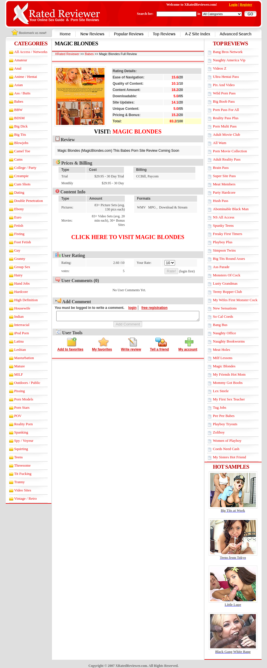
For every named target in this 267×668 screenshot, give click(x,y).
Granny (14, 258)
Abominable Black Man (236, 209)
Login (238, 5)
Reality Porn (18, 424)
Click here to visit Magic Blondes (127, 233)
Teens (13, 457)
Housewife (17, 308)
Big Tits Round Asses (234, 258)
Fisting (14, 234)
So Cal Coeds (228, 316)
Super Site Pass (229, 176)
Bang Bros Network (233, 52)
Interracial (16, 325)
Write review (131, 344)
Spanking (16, 432)
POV (13, 416)
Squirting (16, 449)
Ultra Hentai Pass (231, 76)
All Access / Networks (26, 52)
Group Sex (17, 267)
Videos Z (224, 68)
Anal (12, 68)
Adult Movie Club (231, 134)
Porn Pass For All (231, 110)
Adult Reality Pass (232, 159)
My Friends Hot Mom (234, 374)
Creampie (16, 176)
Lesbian (15, 349)
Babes (13, 101)
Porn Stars (17, 407)
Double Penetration (23, 201)
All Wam (224, 143)
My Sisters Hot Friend (234, 457)
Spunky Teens (228, 225)
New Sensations (230, 308)
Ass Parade (226, 267)
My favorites (102, 344)
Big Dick (16, 126)
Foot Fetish (17, 242)
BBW (13, 110)
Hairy (13, 275)
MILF (13, 374)
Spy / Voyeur (18, 440)
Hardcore (16, 292)
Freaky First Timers (232, 234)
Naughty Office (229, 333)
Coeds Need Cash (231, 449)
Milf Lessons (227, 358)
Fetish (13, 225)
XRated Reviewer (62, 54)
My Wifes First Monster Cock (240, 300)
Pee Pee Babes (229, 416)
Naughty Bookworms (234, 341)
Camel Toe (17, 151)
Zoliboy (224, 432)
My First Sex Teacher (234, 399)
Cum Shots (17, 184)
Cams (13, 159)
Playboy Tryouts (230, 424)
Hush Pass (225, 201)
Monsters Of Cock (231, 275)
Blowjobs (16, 143)
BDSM (14, 118)
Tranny (14, 482)
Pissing (14, 391)
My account (187, 344)
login (127, 303)
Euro (12, 217)
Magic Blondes (137, 131)
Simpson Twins (229, 250)
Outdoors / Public (22, 382)
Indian (14, 316)
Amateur (15, 60)
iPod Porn (16, 333)
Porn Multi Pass (230, 126)
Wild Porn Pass (229, 93)
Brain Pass (226, 167)
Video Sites (17, 490)
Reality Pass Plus (231, 118)
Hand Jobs (17, 283)
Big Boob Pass (229, 101)
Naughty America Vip (234, 60)
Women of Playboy (232, 440)
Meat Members (229, 184)
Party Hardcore (229, 192)
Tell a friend (159, 344)
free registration (149, 303)
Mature (14, 366)
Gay (12, 250)
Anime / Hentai (20, 76)
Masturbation (19, 358)
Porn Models (18, 399)
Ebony (14, 209)
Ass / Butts (17, 93)
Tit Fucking (18, 473)
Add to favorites (70, 344)
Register (251, 5)
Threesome (17, 465)
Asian (13, 85)
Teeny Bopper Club (232, 292)
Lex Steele (226, 391)
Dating (14, 192)
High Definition (21, 300)
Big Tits (15, 134)
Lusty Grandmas (230, 283)
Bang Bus (225, 325)
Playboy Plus (227, 242)
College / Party (20, 167)
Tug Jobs (224, 407)
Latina (14, 341)
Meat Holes (226, 349)
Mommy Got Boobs (233, 382)
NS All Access (228, 217)
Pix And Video (229, 85)
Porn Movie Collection (235, 151)
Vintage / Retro (20, 498)
